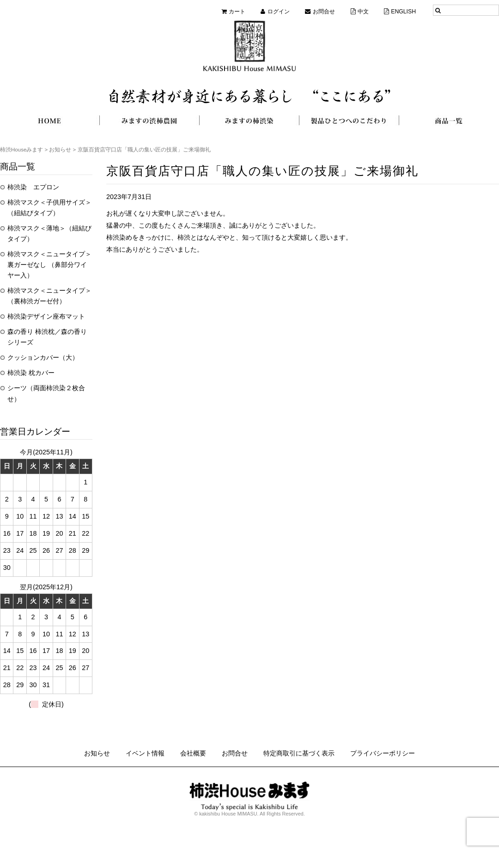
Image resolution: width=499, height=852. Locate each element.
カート (237, 11)
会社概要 (193, 753)
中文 (363, 11)
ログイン (279, 11)
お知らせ (97, 753)
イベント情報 (145, 753)
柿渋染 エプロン (33, 187)
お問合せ (324, 11)
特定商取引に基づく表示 (299, 753)
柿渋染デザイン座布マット (46, 316)
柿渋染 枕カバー (31, 372)
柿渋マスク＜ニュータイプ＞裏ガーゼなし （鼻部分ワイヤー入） (49, 264)
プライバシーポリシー (382, 753)
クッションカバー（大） (43, 357)
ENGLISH (403, 11)
